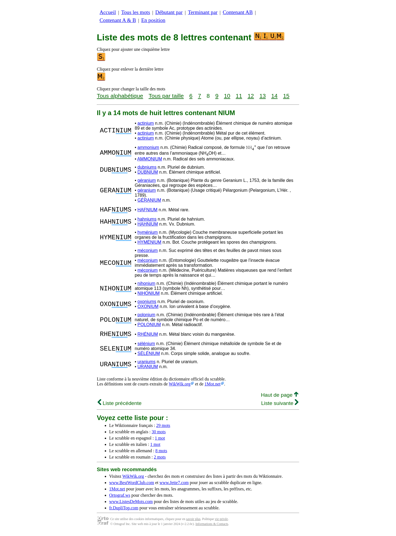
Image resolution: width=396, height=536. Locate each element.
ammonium (148, 147)
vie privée (221, 522)
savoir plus (193, 522)
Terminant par (202, 12)
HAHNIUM (147, 225)
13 (262, 96)
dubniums (146, 167)
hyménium (147, 234)
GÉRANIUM (149, 200)
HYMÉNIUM (149, 243)
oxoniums (146, 303)
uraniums (146, 365)
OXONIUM (147, 308)
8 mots (161, 454)
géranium (146, 180)
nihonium (146, 285)
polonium (146, 316)
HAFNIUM (147, 210)
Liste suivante (279, 406)
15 (286, 96)
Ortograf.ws (119, 498)
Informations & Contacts (212, 527)
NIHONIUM (148, 295)
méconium (147, 252)
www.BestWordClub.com (131, 486)
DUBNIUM (147, 172)
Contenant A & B (118, 20)
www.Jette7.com (174, 486)
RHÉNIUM (147, 336)
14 (274, 96)
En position (153, 20)
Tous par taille (166, 96)
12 (251, 96)
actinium (145, 123)
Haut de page (279, 398)
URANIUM (147, 370)
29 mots (163, 428)
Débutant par (169, 12)
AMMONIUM (149, 159)
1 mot (160, 441)
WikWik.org (179, 387)
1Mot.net (212, 387)
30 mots (159, 435)
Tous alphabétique (120, 96)
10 (227, 96)
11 (239, 96)
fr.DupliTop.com (123, 511)
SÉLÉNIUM (148, 356)
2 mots (160, 460)
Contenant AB (238, 12)
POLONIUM (149, 326)
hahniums (146, 220)
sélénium (146, 347)
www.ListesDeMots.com (131, 504)
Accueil (108, 12)
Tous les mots (135, 12)
